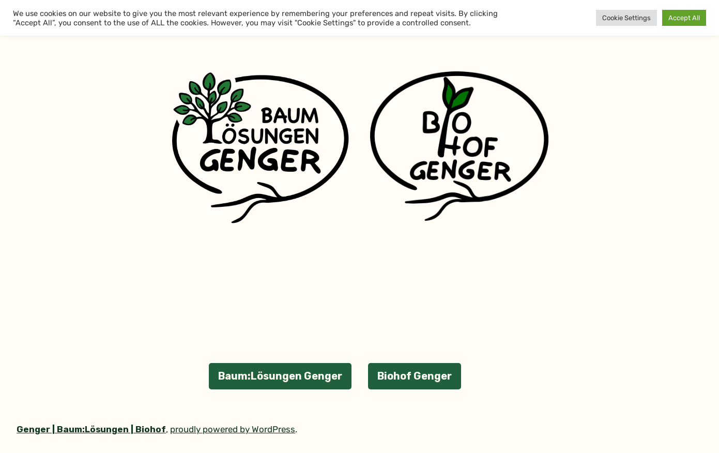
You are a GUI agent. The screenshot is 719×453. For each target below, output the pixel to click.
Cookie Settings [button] (626, 18)
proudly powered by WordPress (232, 429)
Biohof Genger (414, 376)
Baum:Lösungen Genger (280, 376)
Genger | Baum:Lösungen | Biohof (91, 429)
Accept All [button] (684, 18)
